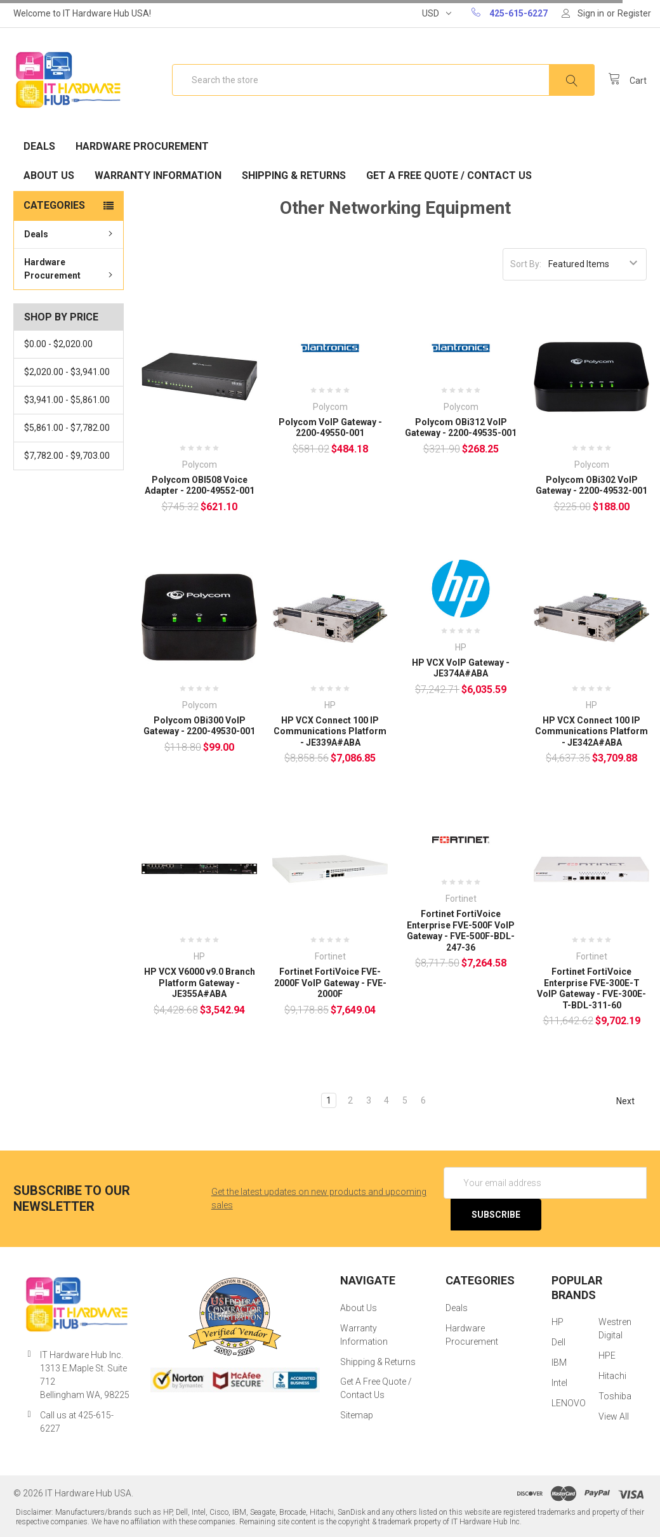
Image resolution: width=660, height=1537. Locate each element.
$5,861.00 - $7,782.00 (67, 428)
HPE (607, 1355)
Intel (559, 1383)
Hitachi (612, 1376)
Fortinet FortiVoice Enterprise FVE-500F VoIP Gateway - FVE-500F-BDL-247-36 (461, 931)
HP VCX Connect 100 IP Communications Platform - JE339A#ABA (330, 731)
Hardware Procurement (142, 146)
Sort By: (525, 264)
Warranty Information (158, 175)
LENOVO (568, 1403)
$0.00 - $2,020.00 (58, 344)
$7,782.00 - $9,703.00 (67, 456)
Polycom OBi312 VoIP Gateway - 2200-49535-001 (461, 428)
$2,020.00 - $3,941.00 (67, 372)
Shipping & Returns (294, 175)
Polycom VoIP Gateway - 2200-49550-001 (330, 428)
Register (634, 13)
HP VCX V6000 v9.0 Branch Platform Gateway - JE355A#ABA (199, 982)
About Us (48, 175)
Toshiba (614, 1396)
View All (613, 1416)
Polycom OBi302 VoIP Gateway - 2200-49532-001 (591, 485)
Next (631, 1101)
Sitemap (356, 1415)
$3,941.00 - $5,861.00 (67, 400)
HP (557, 1322)
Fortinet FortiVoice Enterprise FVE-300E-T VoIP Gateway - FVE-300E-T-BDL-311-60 (591, 988)
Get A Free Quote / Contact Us (449, 175)
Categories (54, 205)
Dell (558, 1342)
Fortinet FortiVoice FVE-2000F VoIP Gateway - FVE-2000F (330, 982)
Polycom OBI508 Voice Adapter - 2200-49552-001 (199, 485)
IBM (559, 1362)
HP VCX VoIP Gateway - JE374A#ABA (461, 668)
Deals (39, 146)
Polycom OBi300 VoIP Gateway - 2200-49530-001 (199, 726)
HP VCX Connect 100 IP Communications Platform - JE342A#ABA (591, 731)
